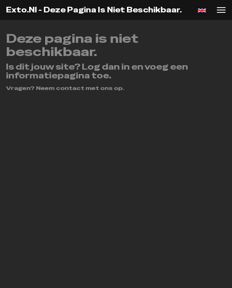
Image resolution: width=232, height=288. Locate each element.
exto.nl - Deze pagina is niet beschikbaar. (94, 9)
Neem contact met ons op (79, 88)
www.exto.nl (104, 111)
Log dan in (106, 67)
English (201, 10)
